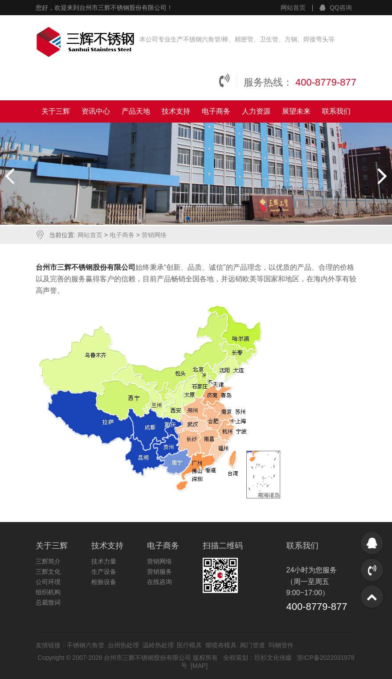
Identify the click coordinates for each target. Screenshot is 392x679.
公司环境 (48, 581)
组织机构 (48, 592)
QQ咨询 (335, 7)
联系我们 (336, 111)
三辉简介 (48, 561)
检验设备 (103, 581)
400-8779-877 (325, 82)
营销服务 (159, 571)
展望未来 (296, 111)
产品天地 (136, 111)
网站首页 (293, 7)
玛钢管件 (281, 645)
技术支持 (176, 111)
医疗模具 (189, 645)
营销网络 (154, 235)
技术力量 (103, 561)
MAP (199, 665)
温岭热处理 (158, 645)
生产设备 (103, 571)
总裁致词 (48, 602)
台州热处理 (123, 645)
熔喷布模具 (221, 645)
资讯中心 (96, 111)
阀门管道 (252, 645)
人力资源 (256, 111)
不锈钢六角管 (85, 645)
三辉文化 (48, 571)
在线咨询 (159, 581)
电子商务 (216, 111)
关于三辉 (55, 111)
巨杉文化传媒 (273, 657)
